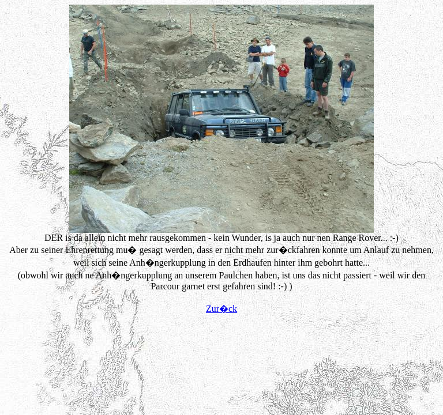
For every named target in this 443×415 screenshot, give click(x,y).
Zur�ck (221, 309)
